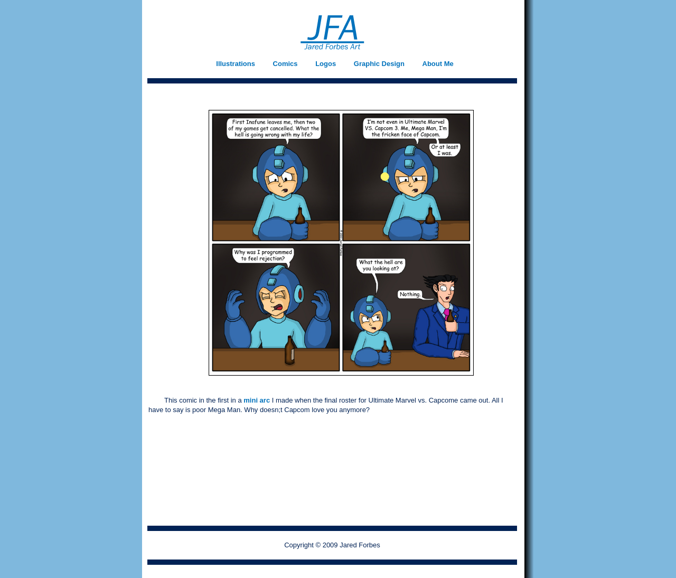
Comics (285, 64)
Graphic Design (379, 64)
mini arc (257, 400)
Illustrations (235, 64)
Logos (325, 64)
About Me (438, 64)
